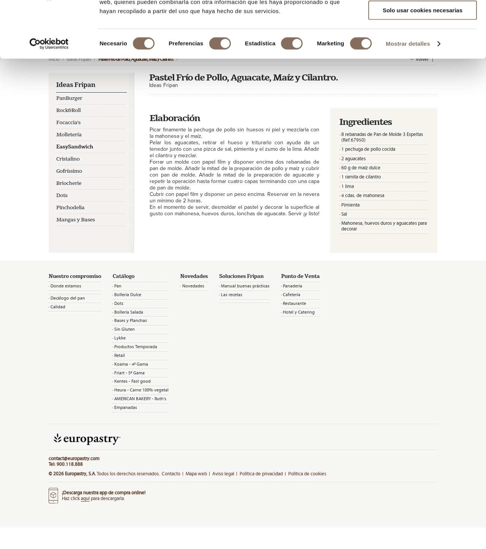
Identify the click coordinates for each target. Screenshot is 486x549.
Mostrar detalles (408, 96)
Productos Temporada (135, 346)
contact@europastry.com (74, 458)
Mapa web (196, 473)
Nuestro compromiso (75, 276)
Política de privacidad (261, 473)
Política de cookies (307, 473)
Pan (118, 286)
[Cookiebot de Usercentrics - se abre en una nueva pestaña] (49, 97)
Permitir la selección (422, 41)
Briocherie (68, 183)
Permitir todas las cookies (422, 19)
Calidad (57, 306)
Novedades (193, 286)
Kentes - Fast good (132, 381)
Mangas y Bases (75, 219)
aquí (85, 498)
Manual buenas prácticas (245, 286)
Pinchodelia (70, 207)
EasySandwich (74, 147)
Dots (62, 195)
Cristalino (68, 159)
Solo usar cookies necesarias (422, 63)
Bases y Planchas (130, 320)
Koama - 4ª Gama (131, 364)
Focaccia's (68, 122)
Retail (119, 355)
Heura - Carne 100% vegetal (141, 390)
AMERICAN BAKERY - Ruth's (140, 398)
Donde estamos (65, 286)
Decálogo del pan (67, 298)
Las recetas (231, 294)
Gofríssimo (69, 171)
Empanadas (125, 407)
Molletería (69, 134)
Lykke (120, 338)
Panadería (292, 286)
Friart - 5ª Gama (129, 372)
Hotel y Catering (299, 312)
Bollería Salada (128, 312)
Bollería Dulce (127, 294)
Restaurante (294, 303)
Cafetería (291, 294)
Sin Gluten (124, 329)
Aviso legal (223, 473)
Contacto (171, 473)
